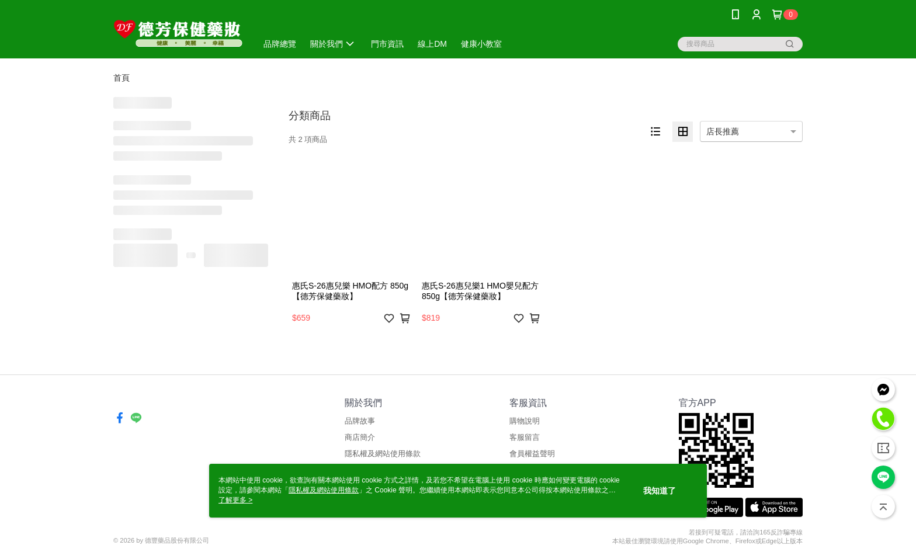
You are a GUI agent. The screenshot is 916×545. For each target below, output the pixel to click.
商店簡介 (360, 437)
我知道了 (659, 490)
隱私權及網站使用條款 (383, 453)
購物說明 (524, 420)
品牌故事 (360, 420)
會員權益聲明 (532, 453)
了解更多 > (235, 500)
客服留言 (524, 437)
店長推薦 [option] (722, 131)
